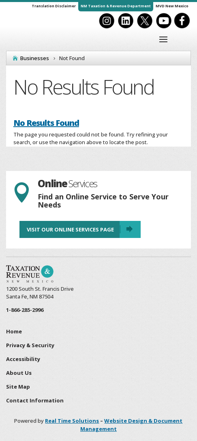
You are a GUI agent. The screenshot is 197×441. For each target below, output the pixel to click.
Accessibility (23, 359)
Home (14, 331)
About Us (19, 372)
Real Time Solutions (72, 420)
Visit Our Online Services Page (70, 229)
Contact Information (35, 400)
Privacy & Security (30, 345)
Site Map (18, 386)
